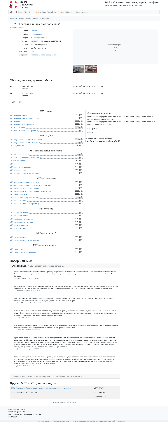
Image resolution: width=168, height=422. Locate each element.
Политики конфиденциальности (100, 421)
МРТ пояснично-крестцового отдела (24, 188)
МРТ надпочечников (18, 170)
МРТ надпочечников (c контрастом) (24, 173)
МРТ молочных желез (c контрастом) (25, 240)
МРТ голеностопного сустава (21, 222)
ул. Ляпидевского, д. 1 (40, 37)
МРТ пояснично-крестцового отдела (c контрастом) (30, 191)
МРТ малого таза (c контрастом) (23, 252)
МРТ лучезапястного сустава (21, 228)
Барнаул (13, 18)
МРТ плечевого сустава (19, 216)
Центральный (36, 34)
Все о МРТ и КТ (23, 12)
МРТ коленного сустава (19, 213)
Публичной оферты (118, 421)
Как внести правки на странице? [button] (64, 402)
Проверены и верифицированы (44, 55)
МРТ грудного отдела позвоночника (24, 182)
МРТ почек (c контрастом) (20, 167)
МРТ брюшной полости (19, 154)
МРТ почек (14, 164)
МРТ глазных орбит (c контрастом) (24, 131)
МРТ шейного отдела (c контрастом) (24, 197)
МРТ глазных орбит (17, 127)
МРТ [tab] (13, 102)
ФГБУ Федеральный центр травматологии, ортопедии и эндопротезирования (42, 388)
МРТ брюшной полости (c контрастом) (25, 158)
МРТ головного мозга (18, 115)
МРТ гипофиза (15, 121)
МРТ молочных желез (18, 237)
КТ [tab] (20, 102)
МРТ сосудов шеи (17, 146)
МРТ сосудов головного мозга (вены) (25, 142)
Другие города (82, 12)
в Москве (66, 12)
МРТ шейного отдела (18, 194)
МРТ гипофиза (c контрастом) (22, 124)
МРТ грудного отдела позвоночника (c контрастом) (30, 185)
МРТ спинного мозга (18, 201)
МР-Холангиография (18, 161)
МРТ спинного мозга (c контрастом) (24, 204)
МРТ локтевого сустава (19, 225)
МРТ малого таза (16, 249)
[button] (78, 69)
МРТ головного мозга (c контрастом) (24, 118)
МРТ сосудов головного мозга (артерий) (26, 139)
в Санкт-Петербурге (45, 12)
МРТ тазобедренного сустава (21, 219)
